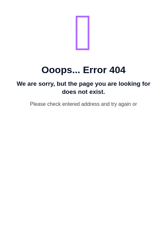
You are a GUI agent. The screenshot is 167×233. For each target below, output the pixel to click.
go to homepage (86, 116)
